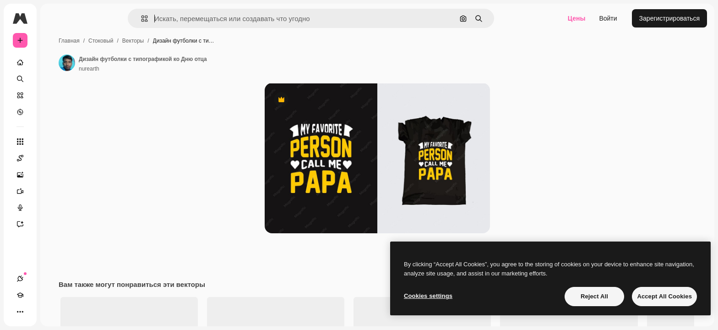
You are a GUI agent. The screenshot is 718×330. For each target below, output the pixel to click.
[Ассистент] (55, 224)
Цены (577, 18)
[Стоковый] (55, 95)
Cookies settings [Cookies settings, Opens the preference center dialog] (428, 295)
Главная (138, 41)
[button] (175, 18)
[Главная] (55, 62)
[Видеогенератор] (55, 191)
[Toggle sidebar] (89, 18)
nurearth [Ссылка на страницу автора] (158, 69)
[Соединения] (20, 311)
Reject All (594, 296)
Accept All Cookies (664, 296)
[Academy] (36, 311)
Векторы (202, 41)
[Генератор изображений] (55, 174)
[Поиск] (55, 79)
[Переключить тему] (53, 311)
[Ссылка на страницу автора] (136, 63)
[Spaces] (55, 158)
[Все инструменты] (55, 141)
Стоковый (170, 41)
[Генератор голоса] (55, 207)
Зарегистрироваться (669, 18)
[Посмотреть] (55, 111)
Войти (608, 18)
